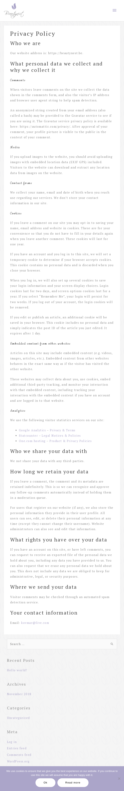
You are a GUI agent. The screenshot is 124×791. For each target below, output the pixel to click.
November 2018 (19, 694)
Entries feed (17, 748)
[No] (119, 778)
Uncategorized (18, 718)
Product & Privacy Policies (70, 441)
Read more (73, 782)
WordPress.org (18, 761)
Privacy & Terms (63, 430)
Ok (45, 782)
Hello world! (17, 670)
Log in (12, 742)
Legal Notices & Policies (61, 435)
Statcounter (28, 435)
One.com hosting (32, 441)
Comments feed (19, 755)
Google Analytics (32, 430)
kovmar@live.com (35, 623)
